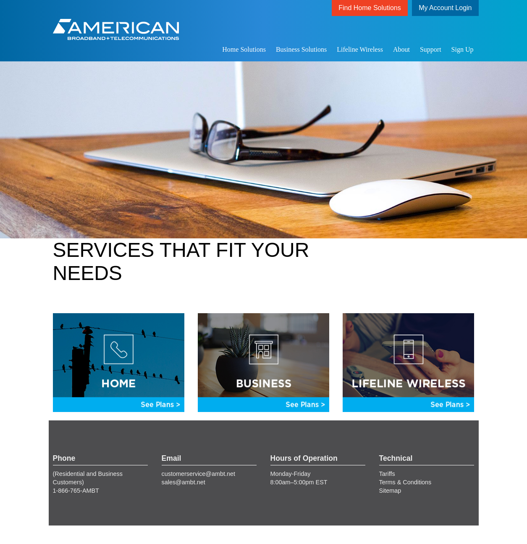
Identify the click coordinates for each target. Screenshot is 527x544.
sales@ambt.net (183, 482)
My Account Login (445, 7)
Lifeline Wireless (360, 49)
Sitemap (390, 490)
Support (430, 49)
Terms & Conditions (405, 482)
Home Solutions (244, 49)
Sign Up (462, 49)
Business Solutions (301, 49)
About (401, 49)
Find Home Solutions (369, 7)
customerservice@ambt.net (198, 473)
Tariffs (387, 473)
